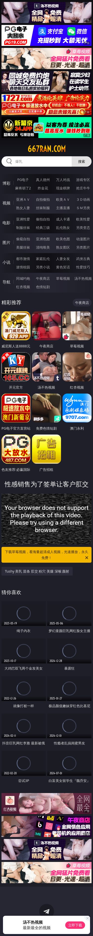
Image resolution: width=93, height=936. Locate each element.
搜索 (81, 161)
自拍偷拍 (43, 199)
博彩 (6, 183)
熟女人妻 (23, 207)
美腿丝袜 (23, 247)
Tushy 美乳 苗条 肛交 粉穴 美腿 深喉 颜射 (37, 571)
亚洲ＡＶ (23, 199)
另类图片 (83, 247)
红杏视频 (23, 286)
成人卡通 (63, 219)
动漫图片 (83, 239)
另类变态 (83, 227)
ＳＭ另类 (83, 207)
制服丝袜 (23, 227)
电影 (6, 222)
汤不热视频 (83, 278)
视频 (6, 203)
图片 (6, 242)
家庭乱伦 (43, 258)
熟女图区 (63, 247)
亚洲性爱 (23, 219)
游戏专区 (83, 179)
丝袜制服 (43, 207)
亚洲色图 (43, 239)
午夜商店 (43, 278)
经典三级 (43, 227)
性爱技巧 (83, 267)
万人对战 (63, 179)
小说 (6, 262)
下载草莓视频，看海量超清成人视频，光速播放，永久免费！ (47, 555)
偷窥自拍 (23, 239)
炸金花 (43, 188)
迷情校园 (23, 267)
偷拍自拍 (43, 219)
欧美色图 (63, 239)
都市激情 (23, 258)
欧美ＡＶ (63, 199)
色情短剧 (43, 286)
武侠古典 (83, 258)
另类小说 (43, 267)
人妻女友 (63, 258)
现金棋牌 (63, 188)
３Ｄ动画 (83, 199)
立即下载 (75, 925)
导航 (6, 282)
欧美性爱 (83, 219)
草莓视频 (63, 278)
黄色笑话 (63, 267)
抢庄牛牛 (83, 188)
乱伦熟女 (63, 227)
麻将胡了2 (23, 188)
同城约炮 (23, 278)
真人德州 (43, 179)
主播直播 (63, 207)
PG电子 (23, 179)
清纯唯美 (43, 247)
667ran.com (47, 149)
